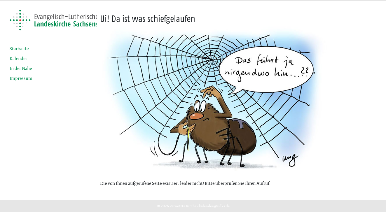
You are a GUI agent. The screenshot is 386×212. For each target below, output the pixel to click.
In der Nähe (21, 68)
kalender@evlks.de (214, 206)
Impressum (21, 78)
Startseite (19, 48)
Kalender (18, 58)
